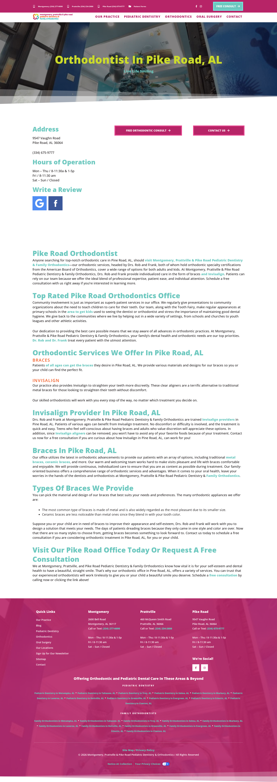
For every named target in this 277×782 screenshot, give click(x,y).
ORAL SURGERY (209, 16)
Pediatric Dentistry (47, 631)
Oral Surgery (43, 642)
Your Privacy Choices (147, 764)
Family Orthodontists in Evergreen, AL (190, 726)
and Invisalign (212, 274)
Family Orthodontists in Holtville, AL (101, 726)
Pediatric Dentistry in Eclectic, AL (209, 698)
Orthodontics (44, 636)
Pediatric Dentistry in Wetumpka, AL (54, 693)
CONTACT (234, 16)
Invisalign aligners (70, 433)
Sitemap (41, 659)
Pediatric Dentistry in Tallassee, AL (96, 693)
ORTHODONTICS (178, 16)
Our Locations (44, 647)
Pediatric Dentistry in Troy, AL (134, 693)
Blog (38, 625)
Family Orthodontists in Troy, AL (141, 720)
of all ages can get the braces (69, 365)
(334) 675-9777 (215, 628)
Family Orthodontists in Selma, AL (180, 720)
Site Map (128, 750)
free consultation (223, 575)
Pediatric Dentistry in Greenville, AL (126, 698)
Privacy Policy (145, 750)
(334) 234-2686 (163, 628)
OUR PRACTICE (107, 16)
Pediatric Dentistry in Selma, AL (171, 693)
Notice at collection (120, 764)
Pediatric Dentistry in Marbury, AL (211, 693)
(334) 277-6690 (111, 628)
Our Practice (43, 619)
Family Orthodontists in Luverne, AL (58, 726)
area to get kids (80, 312)
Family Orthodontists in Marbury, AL (222, 720)
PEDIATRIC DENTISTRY (142, 16)
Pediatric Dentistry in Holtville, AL (85, 698)
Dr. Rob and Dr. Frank (50, 340)
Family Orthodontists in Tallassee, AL (100, 720)
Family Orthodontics (223, 476)
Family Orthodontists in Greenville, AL (145, 726)
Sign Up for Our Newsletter (52, 653)
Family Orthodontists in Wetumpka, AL (55, 720)
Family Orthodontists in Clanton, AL (146, 731)
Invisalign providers (218, 419)
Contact (41, 664)
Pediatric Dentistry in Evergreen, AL (168, 698)
